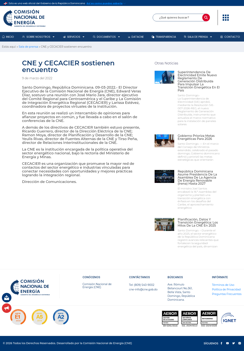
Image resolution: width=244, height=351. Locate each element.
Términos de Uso (223, 285)
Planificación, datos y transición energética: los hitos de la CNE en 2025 (198, 222)
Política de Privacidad (226, 289)
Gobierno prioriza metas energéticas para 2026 (196, 137)
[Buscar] (206, 17)
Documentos (106, 37)
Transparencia (164, 37)
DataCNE (136, 37)
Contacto (230, 37)
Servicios (74, 37)
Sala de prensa (198, 37)
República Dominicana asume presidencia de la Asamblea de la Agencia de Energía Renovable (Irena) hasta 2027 (197, 177)
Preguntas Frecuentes (227, 294)
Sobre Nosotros (38, 37)
